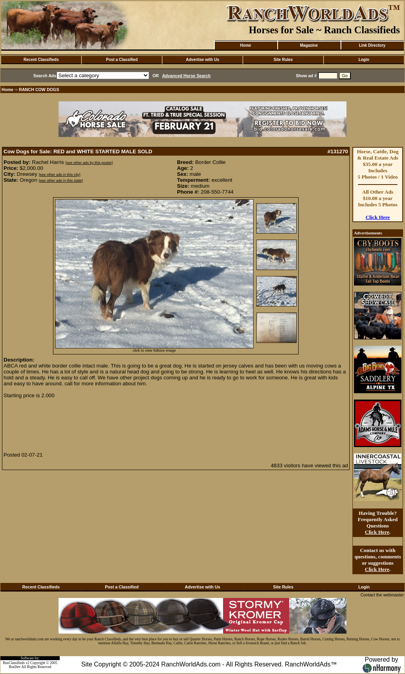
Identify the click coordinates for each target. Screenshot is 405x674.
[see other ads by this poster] (89, 163)
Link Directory (372, 45)
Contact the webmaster (382, 594)
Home (245, 45)
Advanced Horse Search (186, 75)
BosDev (15, 667)
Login (363, 59)
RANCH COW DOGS (39, 89)
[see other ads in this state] (61, 181)
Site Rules (283, 59)
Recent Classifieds (41, 59)
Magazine (309, 45)
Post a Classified (122, 59)
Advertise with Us (202, 59)
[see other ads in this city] (59, 175)
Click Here (377, 217)
